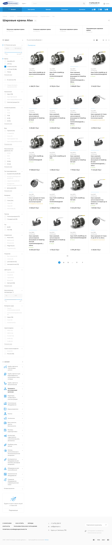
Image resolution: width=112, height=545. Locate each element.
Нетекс (47, 539)
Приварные (31, 45)
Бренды (30, 523)
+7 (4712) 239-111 (94, 3)
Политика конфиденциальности (15, 529)
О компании (7, 523)
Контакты (6, 526)
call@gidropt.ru (55, 526)
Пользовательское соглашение (25, 526)
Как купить (20, 523)
